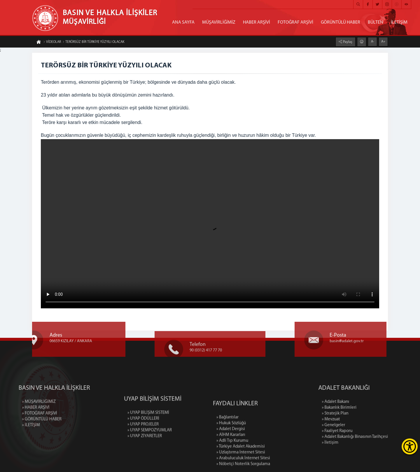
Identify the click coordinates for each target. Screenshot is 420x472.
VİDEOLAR (52, 42)
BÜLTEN (375, 22)
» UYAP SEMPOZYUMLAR (149, 448)
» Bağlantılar (227, 442)
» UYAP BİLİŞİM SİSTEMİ (148, 431)
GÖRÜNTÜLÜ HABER (340, 22)
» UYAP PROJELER (143, 442)
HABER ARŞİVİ (256, 22)
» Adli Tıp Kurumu (232, 466)
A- (372, 41)
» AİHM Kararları (230, 460)
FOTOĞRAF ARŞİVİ (295, 22)
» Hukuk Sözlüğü (231, 448)
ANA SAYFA (183, 22)
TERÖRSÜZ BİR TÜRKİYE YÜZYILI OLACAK (93, 42)
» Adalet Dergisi (230, 454)
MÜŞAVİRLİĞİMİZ (218, 22)
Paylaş (347, 41)
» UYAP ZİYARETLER (144, 454)
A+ (383, 41)
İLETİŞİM (399, 22)
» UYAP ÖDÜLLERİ (143, 436)
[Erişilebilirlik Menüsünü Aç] (410, 446)
